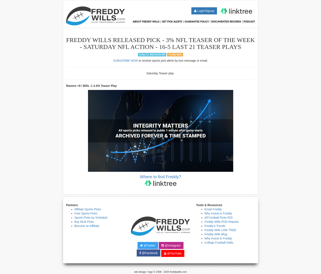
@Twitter (147, 245)
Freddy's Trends (214, 226)
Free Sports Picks (85, 213)
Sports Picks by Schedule (91, 217)
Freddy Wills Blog (215, 234)
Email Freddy (213, 209)
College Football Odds (218, 242)
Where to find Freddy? (160, 180)
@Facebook (148, 253)
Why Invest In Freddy (218, 213)
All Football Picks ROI (218, 217)
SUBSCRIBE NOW (125, 60)
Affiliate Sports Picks (87, 209)
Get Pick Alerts (172, 21)
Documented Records (226, 21)
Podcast (249, 21)
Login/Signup (204, 10)
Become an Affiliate (86, 226)
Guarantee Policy (197, 21)
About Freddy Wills (146, 21)
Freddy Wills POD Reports (221, 221)
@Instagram (171, 245)
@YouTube (173, 253)
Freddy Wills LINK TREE (220, 230)
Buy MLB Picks (84, 221)
